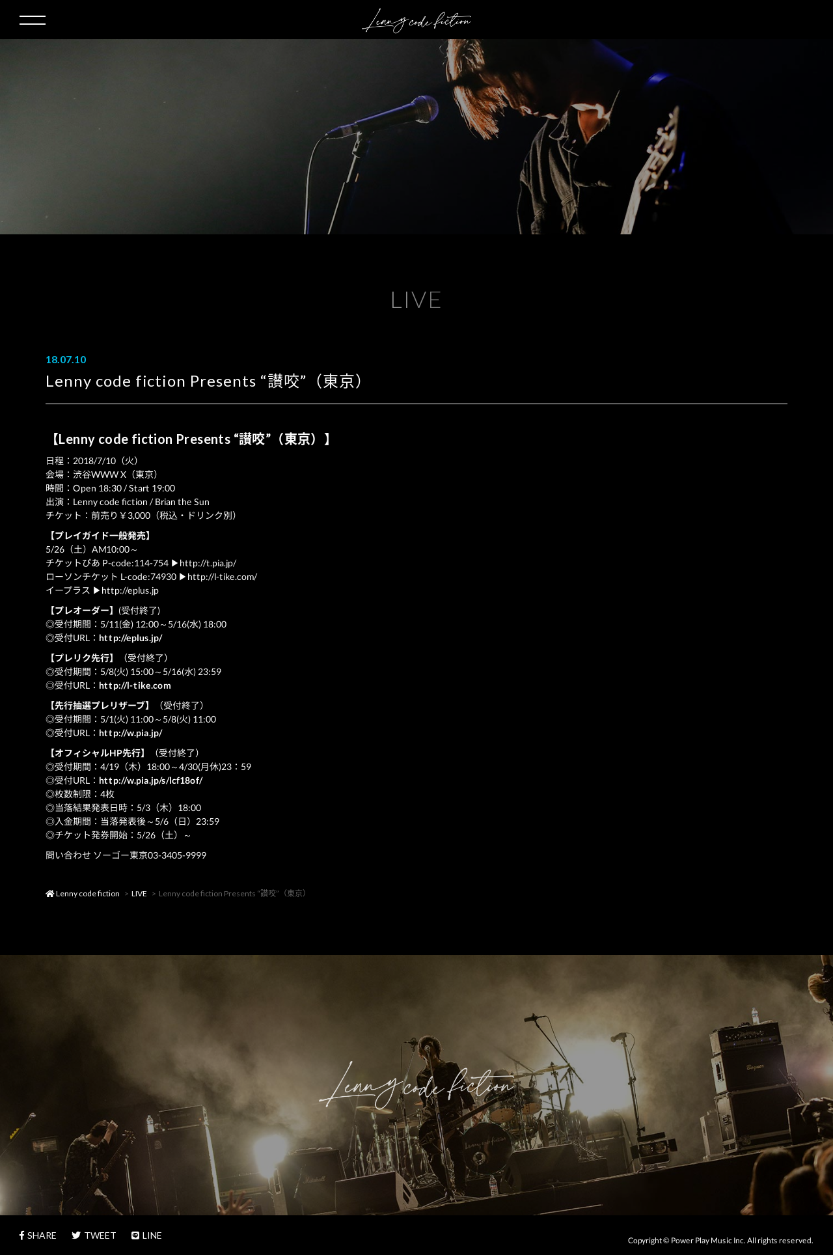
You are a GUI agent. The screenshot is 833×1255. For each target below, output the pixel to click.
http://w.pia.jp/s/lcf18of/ (150, 780)
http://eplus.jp (130, 590)
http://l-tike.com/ (222, 576)
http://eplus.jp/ (130, 637)
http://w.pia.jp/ (130, 732)
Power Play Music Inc (707, 1240)
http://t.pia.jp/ (208, 562)
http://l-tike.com (135, 685)
